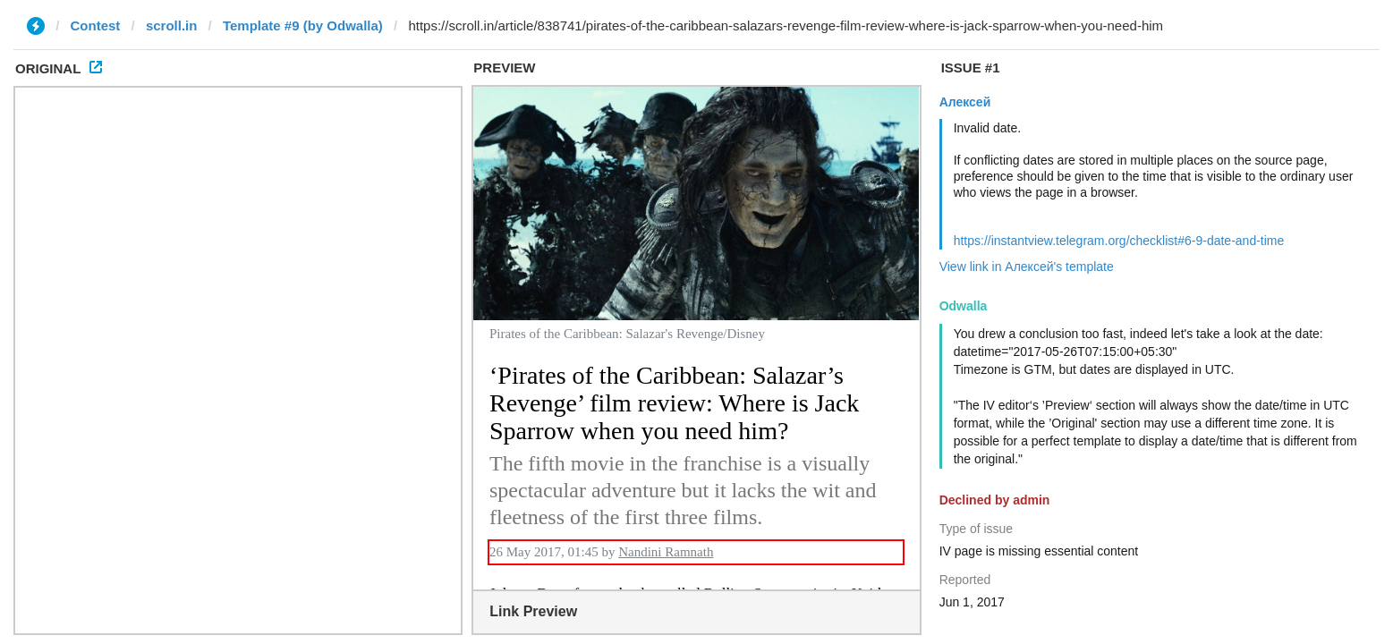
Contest (96, 25)
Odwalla (963, 306)
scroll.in (172, 25)
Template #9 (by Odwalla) (303, 25)
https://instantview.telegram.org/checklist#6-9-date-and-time (1119, 240)
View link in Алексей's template (1026, 266)
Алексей (965, 102)
